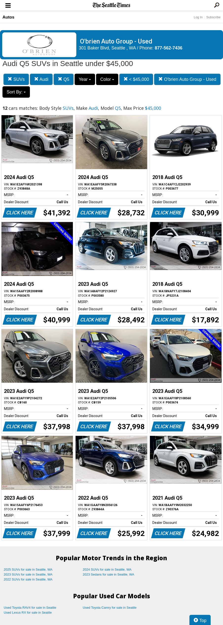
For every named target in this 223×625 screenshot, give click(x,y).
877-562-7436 (168, 47)
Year (85, 79)
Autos (8, 17)
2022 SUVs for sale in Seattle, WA (28, 579)
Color (107, 79)
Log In (198, 17)
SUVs (16, 79)
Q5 (63, 79)
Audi (41, 79)
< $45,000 (136, 79)
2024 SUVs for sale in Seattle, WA (107, 569)
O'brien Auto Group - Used (187, 79)
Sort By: (16, 91)
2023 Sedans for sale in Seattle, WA (108, 574)
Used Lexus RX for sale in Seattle (28, 612)
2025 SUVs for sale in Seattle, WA (28, 569)
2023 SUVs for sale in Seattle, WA (28, 574)
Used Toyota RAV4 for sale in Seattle (30, 607)
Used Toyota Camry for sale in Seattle (110, 607)
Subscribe (213, 17)
